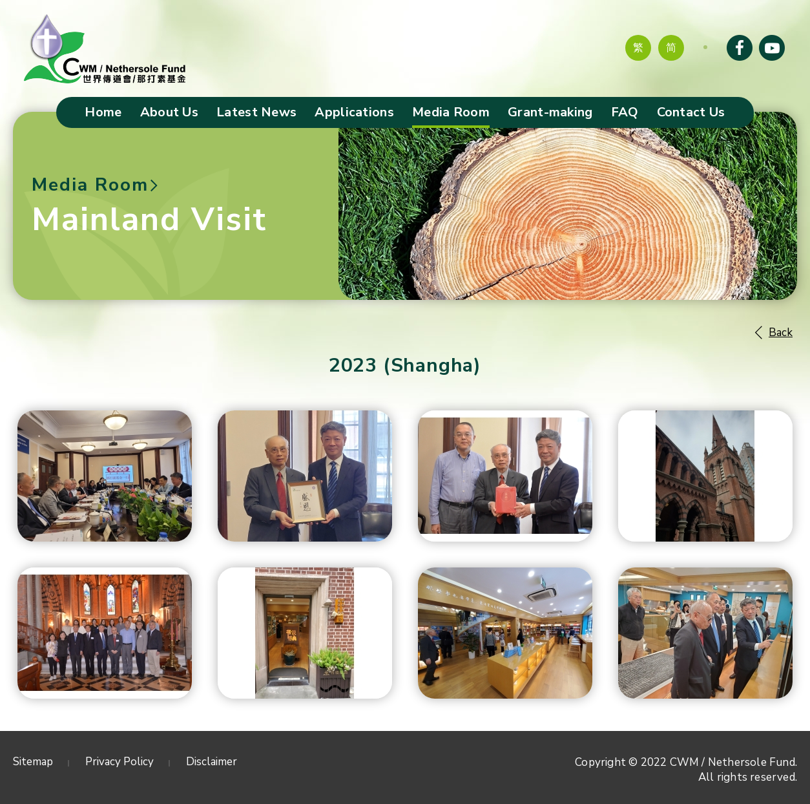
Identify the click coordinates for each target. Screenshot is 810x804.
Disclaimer (211, 761)
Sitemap (33, 761)
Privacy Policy (119, 761)
